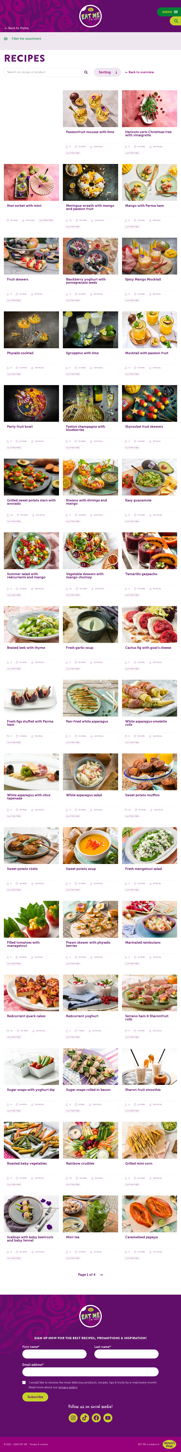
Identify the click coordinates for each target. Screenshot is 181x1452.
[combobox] (47, 72)
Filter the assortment (22, 38)
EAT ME (90, 16)
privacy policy (68, 1387)
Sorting (105, 72)
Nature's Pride (169, 1444)
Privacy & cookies (39, 1444)
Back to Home (18, 28)
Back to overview (141, 72)
